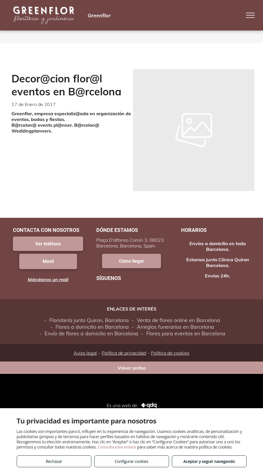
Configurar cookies (131, 461)
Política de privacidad (124, 353)
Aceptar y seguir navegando (209, 461)
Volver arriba (132, 368)
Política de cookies (170, 353)
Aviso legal (85, 353)
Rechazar (54, 461)
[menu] (250, 15)
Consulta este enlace (117, 447)
